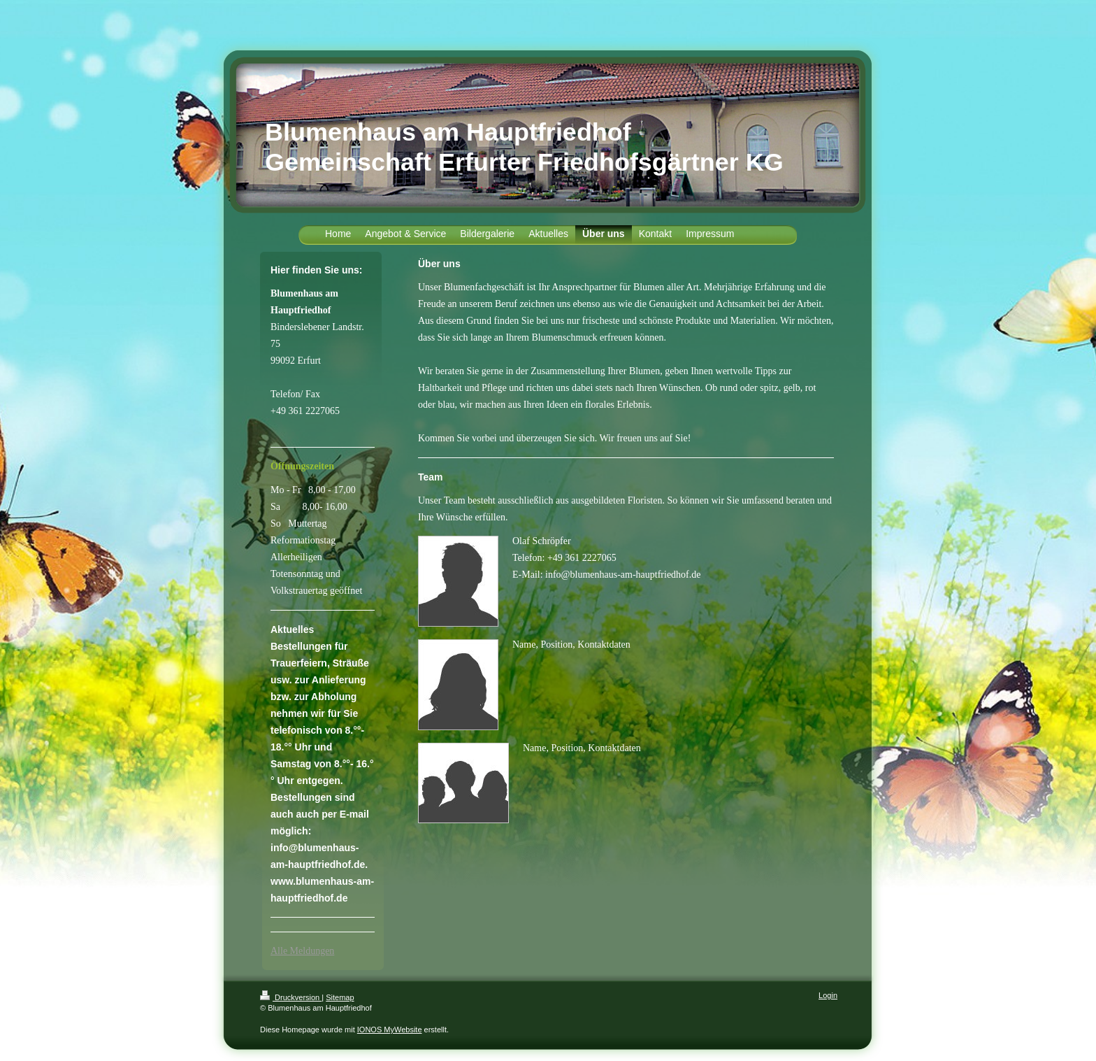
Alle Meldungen (302, 951)
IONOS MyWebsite (389, 1029)
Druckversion (291, 997)
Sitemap (340, 997)
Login (828, 995)
